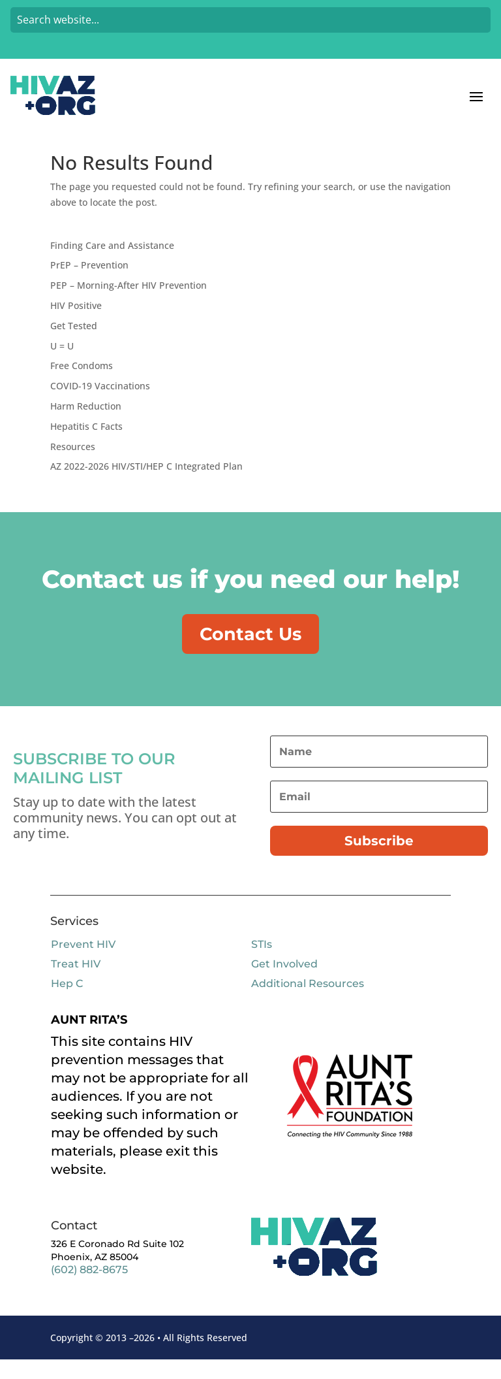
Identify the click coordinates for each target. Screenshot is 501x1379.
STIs (261, 963)
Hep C (67, 1002)
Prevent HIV (83, 963)
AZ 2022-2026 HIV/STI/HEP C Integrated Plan (146, 483)
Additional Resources (307, 1002)
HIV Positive (76, 322)
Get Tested (73, 342)
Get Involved (284, 983)
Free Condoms (81, 382)
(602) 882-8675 (89, 1289)
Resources (72, 463)
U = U (62, 363)
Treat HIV (75, 983)
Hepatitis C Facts (86, 443)
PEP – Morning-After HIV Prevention (128, 302)
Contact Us (250, 651)
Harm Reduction (85, 423)
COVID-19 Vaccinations (100, 403)
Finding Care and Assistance (112, 262)
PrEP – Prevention (89, 282)
